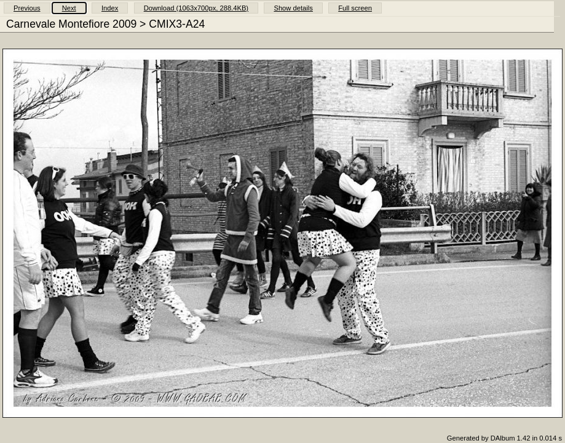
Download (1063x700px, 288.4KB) (196, 8)
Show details (293, 8)
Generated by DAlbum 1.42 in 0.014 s (504, 438)
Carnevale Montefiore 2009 (71, 24)
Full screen (355, 8)
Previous (27, 8)
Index (109, 8)
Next (69, 8)
